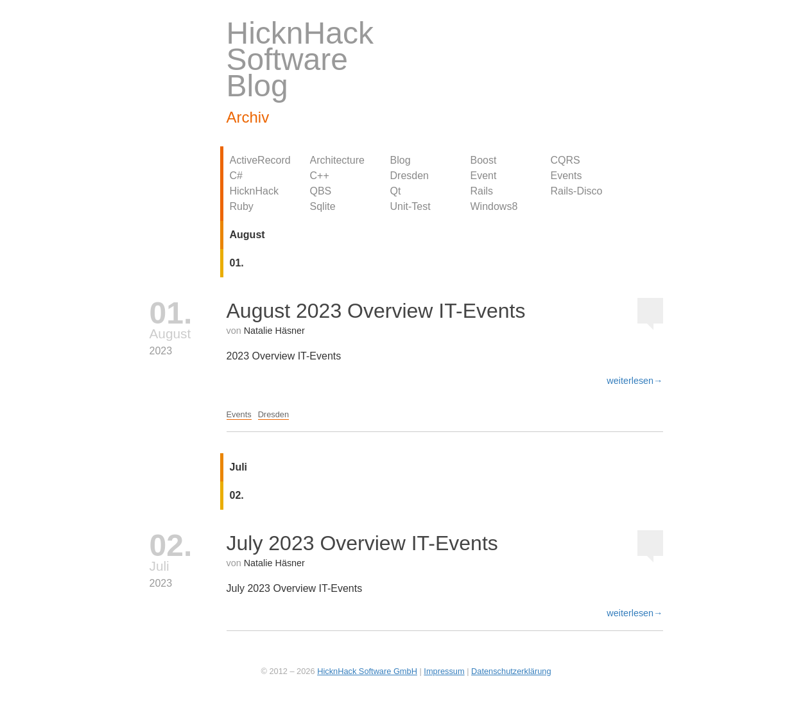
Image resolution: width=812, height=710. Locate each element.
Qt (395, 191)
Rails (482, 191)
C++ (319, 175)
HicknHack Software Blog (300, 59)
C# (236, 175)
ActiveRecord (260, 160)
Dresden (409, 175)
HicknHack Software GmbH (367, 671)
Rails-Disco (577, 191)
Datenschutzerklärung (511, 671)
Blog (400, 160)
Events (566, 175)
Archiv (248, 117)
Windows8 (494, 206)
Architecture (337, 160)
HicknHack (254, 191)
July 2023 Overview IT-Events (362, 543)
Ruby (242, 206)
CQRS (565, 160)
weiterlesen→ (634, 381)
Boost (484, 160)
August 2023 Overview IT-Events (376, 310)
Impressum (444, 671)
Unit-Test (410, 206)
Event (484, 175)
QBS (321, 191)
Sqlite (323, 206)
